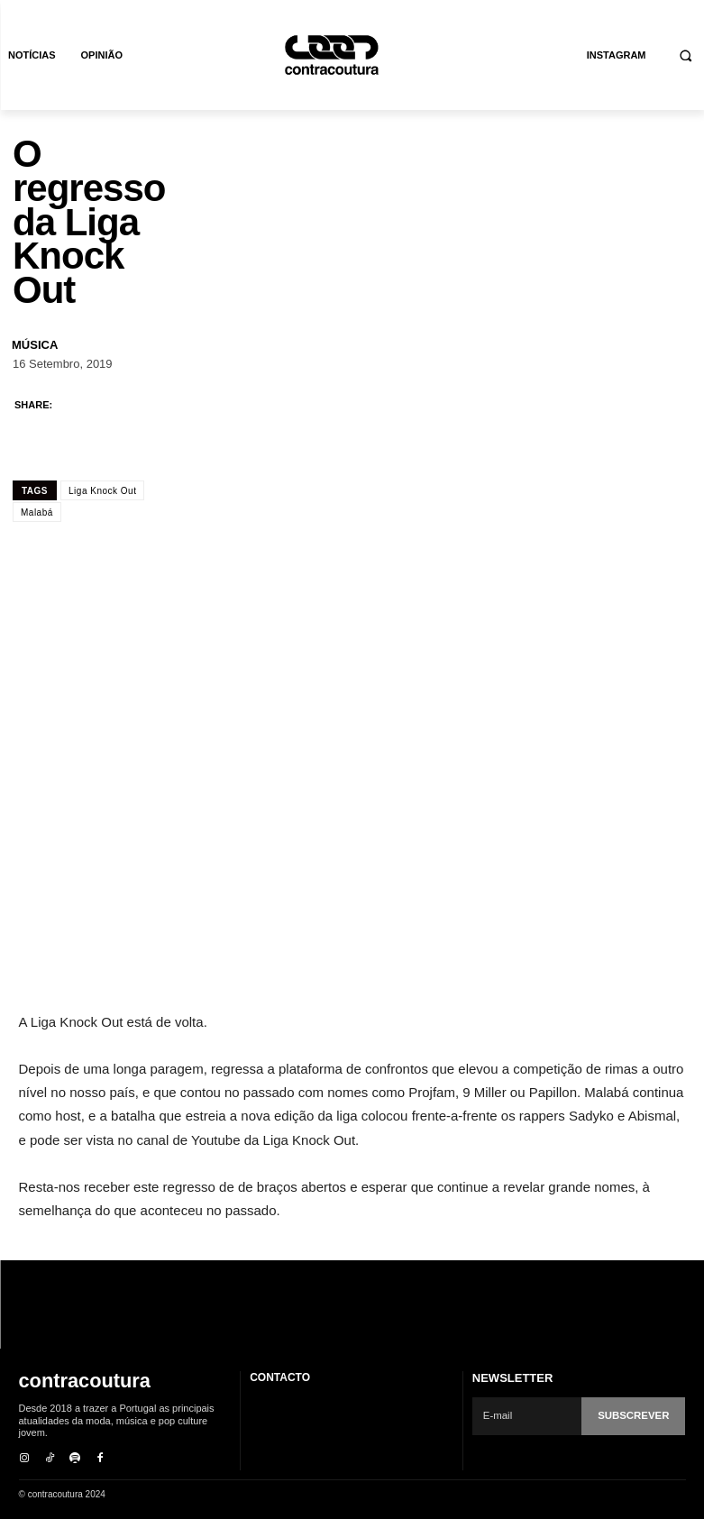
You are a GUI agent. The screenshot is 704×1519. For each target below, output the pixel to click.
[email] (528, 1416)
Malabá (37, 512)
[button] (686, 55)
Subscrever (634, 1415)
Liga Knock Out (102, 491)
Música (35, 345)
